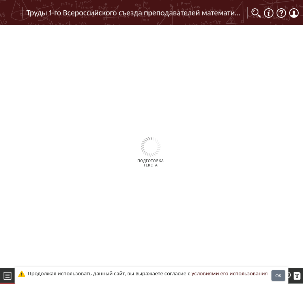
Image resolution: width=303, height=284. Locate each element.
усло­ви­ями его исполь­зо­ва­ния (230, 273)
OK (278, 275)
